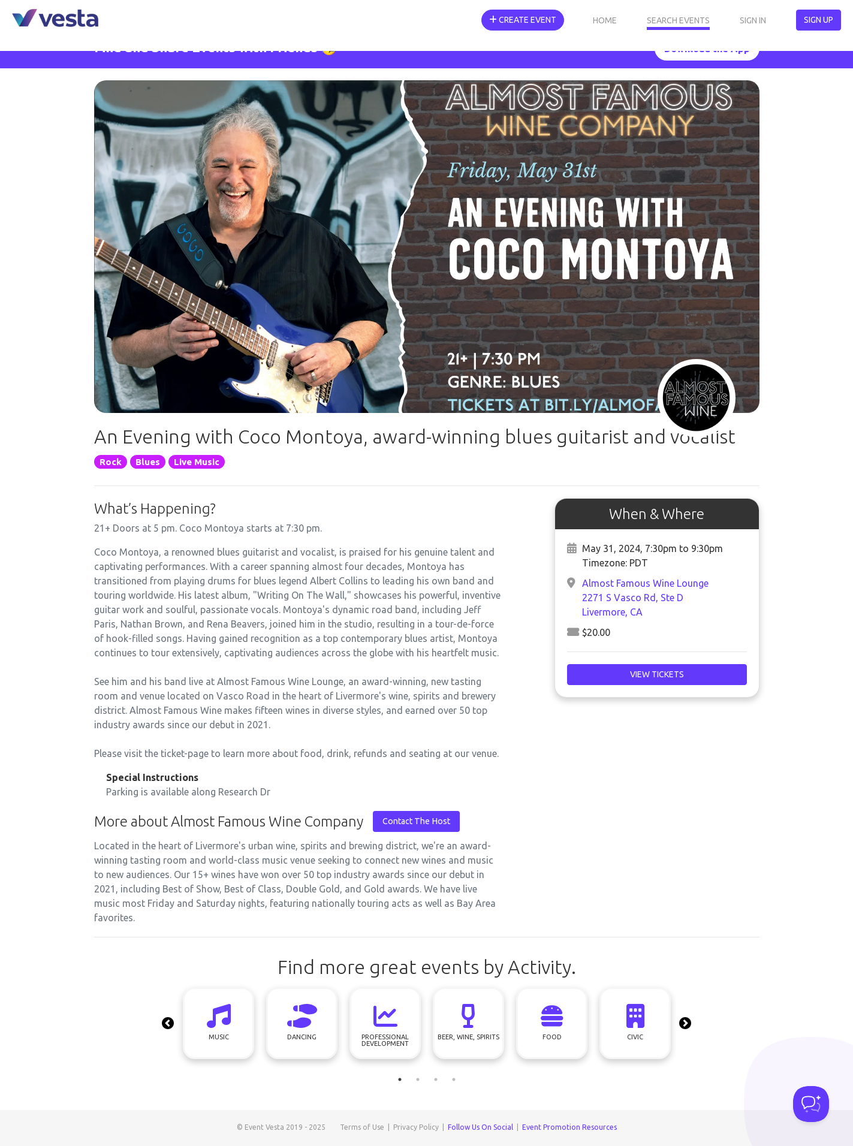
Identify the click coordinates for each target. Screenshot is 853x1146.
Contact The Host (416, 821)
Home (605, 20)
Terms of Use (362, 1127)
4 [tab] (454, 1079)
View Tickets (657, 674)
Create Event (522, 20)
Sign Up (818, 20)
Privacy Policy (416, 1127)
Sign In (753, 20)
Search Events (678, 20)
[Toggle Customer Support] (811, 1104)
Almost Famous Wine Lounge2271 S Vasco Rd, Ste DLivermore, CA (645, 597)
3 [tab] (436, 1079)
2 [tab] (418, 1079)
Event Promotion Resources (569, 1127)
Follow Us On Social (480, 1127)
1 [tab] (400, 1079)
